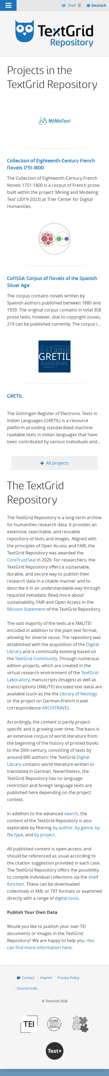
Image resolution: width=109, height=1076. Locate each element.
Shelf (74, 5)
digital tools (67, 898)
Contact (28, 977)
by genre (84, 828)
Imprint (46, 977)
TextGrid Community (36, 658)
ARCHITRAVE (54, 708)
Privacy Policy (68, 977)
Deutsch (99, 6)
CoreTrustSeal (21, 560)
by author (63, 828)
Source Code (27, 988)
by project (44, 835)
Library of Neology (78, 694)
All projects (57, 463)
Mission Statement (26, 609)
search (71, 814)
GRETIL (15, 396)
